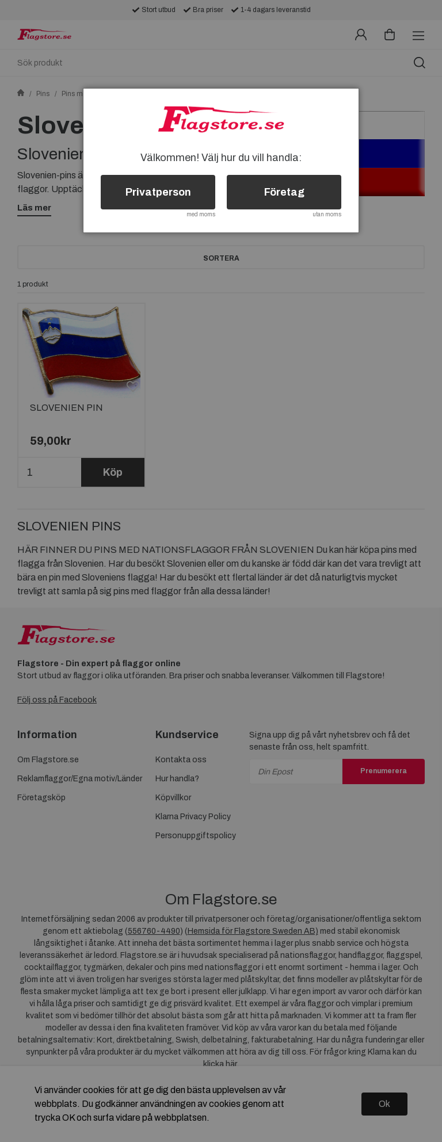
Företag (284, 192)
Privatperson (158, 192)
